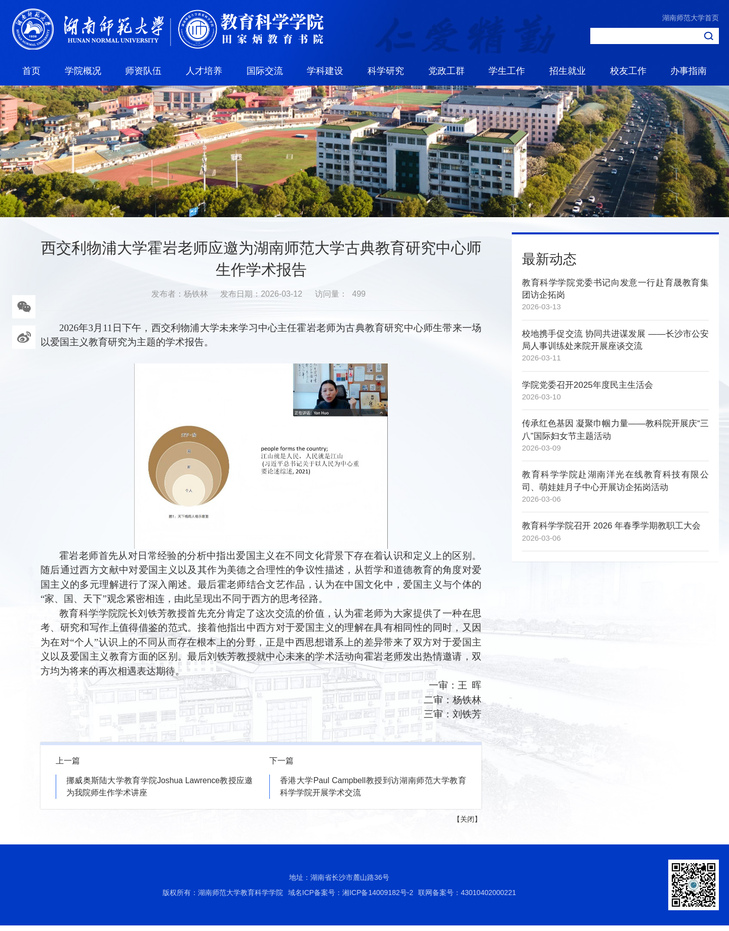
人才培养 (204, 71)
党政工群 (446, 71)
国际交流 (265, 71)
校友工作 (628, 71)
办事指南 (688, 71)
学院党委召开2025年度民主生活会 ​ (589, 390)
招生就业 (567, 71)
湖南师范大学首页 (690, 18)
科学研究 (386, 71)
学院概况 (83, 71)
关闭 (467, 825)
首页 (31, 71)
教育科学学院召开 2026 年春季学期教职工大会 (611, 531)
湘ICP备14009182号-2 (377, 898)
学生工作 (507, 71)
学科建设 (325, 71)
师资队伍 (143, 71)
